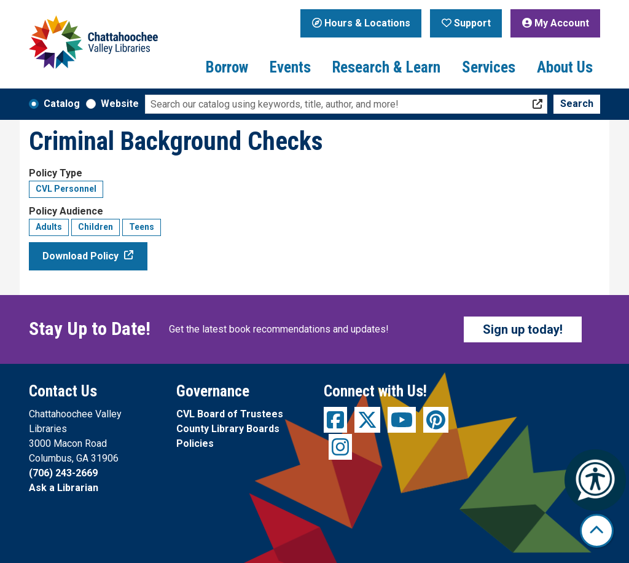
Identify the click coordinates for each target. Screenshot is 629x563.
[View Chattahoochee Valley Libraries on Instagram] (340, 447)
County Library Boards (227, 429)
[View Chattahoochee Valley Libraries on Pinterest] (435, 420)
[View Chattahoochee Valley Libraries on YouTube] (402, 420)
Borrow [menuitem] (227, 67)
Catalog (62, 103)
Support (466, 23)
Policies (195, 443)
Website (120, 103)
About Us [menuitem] (565, 67)
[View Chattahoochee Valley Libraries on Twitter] (367, 420)
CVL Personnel (66, 189)
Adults (49, 227)
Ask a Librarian (63, 488)
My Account (555, 23)
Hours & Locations (361, 23)
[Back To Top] (597, 531)
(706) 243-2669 (63, 473)
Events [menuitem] (290, 67)
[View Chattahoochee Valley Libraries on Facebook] (335, 420)
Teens (141, 227)
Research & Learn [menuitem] (386, 67)
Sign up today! (523, 329)
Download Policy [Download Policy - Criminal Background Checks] (80, 256)
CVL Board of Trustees (229, 414)
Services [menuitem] (488, 67)
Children (95, 227)
